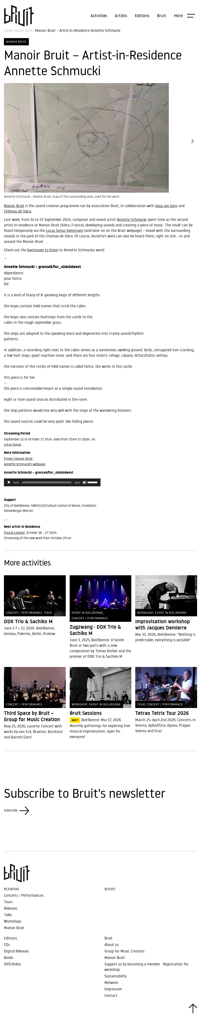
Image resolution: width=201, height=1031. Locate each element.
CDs (7, 944)
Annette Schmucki (131, 219)
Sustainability (115, 975)
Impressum (113, 988)
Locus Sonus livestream (64, 230)
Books (8, 957)
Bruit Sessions (86, 713)
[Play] (9, 482)
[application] (52, 482)
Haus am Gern (166, 205)
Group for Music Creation (124, 951)
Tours (8, 901)
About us (111, 944)
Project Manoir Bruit (18, 458)
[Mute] (84, 482)
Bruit (161, 15)
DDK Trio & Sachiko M (28, 621)
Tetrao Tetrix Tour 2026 (162, 713)
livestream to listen (42, 249)
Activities (98, 15)
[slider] (47, 482)
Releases (10, 908)
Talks (8, 914)
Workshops (12, 921)
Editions (142, 15)
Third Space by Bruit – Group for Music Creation (32, 716)
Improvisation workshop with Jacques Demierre (162, 624)
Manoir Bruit (24, 30)
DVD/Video (12, 963)
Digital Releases (16, 951)
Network (111, 982)
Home (8, 30)
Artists (121, 15)
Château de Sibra (17, 211)
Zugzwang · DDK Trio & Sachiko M (95, 630)
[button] (184, 15)
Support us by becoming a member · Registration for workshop (146, 966)
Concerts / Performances (24, 895)
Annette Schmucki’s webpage (24, 464)
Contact (110, 995)
